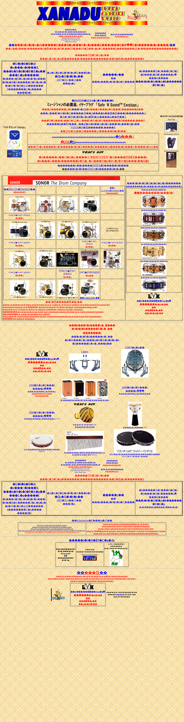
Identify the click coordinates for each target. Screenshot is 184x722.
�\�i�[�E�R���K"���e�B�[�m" (40, 419)
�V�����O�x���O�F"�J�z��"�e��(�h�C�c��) (85, 400)
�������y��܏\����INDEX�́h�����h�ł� (91, 165)
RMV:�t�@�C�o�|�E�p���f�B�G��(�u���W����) (135, 454)
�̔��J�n (69, 83)
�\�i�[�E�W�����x (133, 427)
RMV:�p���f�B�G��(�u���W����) (42, 449)
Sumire (65, 553)
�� (126, 165)
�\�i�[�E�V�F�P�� (84, 427)
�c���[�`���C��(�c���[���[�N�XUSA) (84, 453)
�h (118, 136)
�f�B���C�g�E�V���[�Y (154, 228)
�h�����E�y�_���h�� (92, 343)
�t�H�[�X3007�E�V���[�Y (154, 277)
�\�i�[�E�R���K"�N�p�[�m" (42, 391)
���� (119, 594)
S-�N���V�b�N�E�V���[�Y (154, 261)
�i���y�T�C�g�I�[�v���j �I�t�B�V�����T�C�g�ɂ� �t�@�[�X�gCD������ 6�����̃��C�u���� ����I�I (24, 85)
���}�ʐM (79, 109)
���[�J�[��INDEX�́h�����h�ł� (93, 169)
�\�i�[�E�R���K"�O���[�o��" (135, 394)
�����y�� (113, 74)
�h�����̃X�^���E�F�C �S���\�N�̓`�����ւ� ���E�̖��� (159, 78)
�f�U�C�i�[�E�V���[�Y (153, 190)
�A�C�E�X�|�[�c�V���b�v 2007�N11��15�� (69, 76)
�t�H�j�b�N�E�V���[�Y (153, 210)
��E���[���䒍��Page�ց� (154, 301)
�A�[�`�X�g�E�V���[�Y (153, 244)
